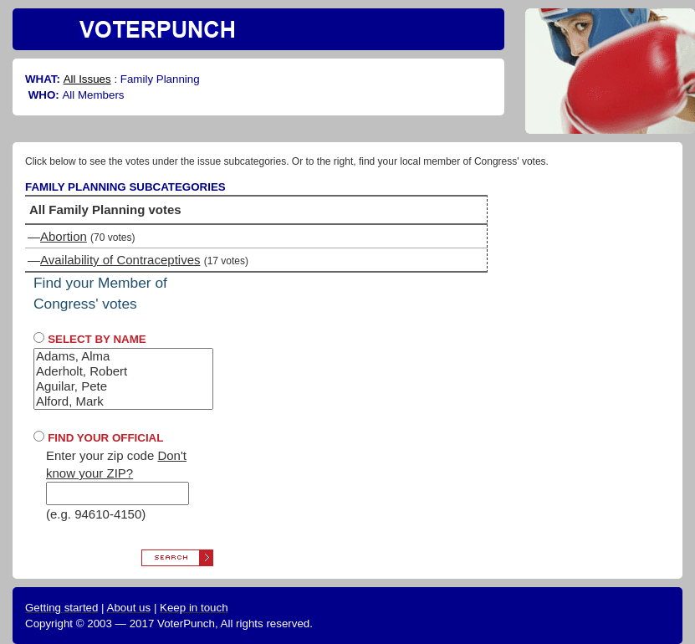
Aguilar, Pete (123, 386)
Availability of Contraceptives (120, 260)
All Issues (87, 79)
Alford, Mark (123, 401)
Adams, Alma (123, 356)
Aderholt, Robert (123, 371)
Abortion (63, 236)
